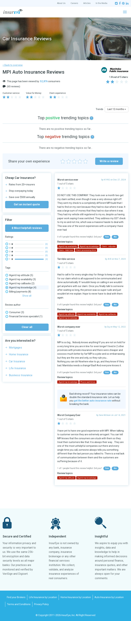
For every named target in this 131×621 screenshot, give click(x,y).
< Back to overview (13, 65)
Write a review (109, 161)
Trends (99, 109)
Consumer (14, 312)
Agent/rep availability (20, 279)
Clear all (27, 327)
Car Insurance (17, 361)
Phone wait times (87, 382)
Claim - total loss (66, 250)
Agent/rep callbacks (19, 283)
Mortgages (15, 347)
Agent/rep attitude (19, 275)
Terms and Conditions (19, 604)
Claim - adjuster (109, 246)
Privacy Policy (41, 604)
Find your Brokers (16, 597)
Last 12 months (116, 109)
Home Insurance (18, 354)
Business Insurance (20, 375)
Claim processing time (86, 250)
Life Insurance (17, 368)
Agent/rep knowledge (20, 287)
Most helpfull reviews (27, 228)
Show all (26, 295)
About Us (61, 3)
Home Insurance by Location (76, 597)
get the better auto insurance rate (93, 400)
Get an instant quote (27, 204)
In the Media (101, 3)
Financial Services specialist (23, 316)
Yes (107, 237)
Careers (74, 3)
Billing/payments (18, 291)
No (115, 237)
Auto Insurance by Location (109, 597)
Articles (87, 3)
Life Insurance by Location (43, 597)
